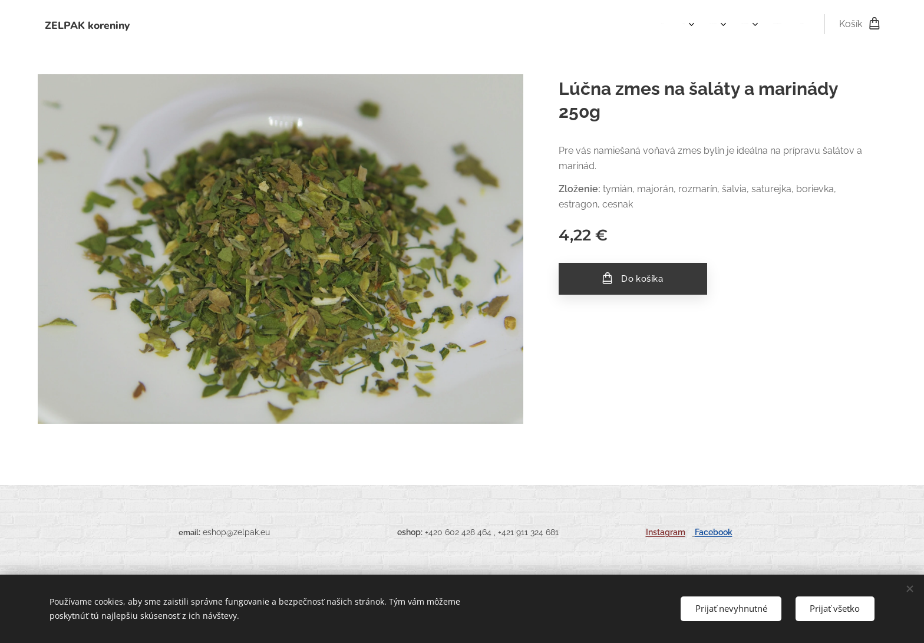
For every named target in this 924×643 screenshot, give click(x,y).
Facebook (713, 532)
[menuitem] (694, 24)
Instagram (665, 532)
